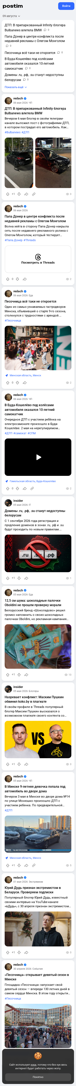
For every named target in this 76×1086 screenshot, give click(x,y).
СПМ (32, 433)
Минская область (20, 375)
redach (20, 98)
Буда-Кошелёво (46, 481)
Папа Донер (14, 240)
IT (30, 505)
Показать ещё (14, 87)
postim (13, 6)
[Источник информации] (34, 194)
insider (18, 500)
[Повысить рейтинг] (8, 194)
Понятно (38, 1077)
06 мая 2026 (20, 102)
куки (33, 1064)
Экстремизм (36, 881)
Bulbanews (13, 132)
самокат (21, 433)
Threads (30, 240)
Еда (31, 295)
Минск (37, 375)
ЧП (30, 102)
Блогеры (34, 691)
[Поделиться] (26, 194)
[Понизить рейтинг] (19, 194)
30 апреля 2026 (22, 968)
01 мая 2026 (20, 881)
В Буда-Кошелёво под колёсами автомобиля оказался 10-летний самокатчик (30, 409)
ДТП (26, 132)
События (37, 968)
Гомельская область (22, 481)
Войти (66, 5)
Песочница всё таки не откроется (30, 301)
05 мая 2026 (20, 505)
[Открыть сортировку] (12, 16)
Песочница (13, 320)
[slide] (19, 163)
